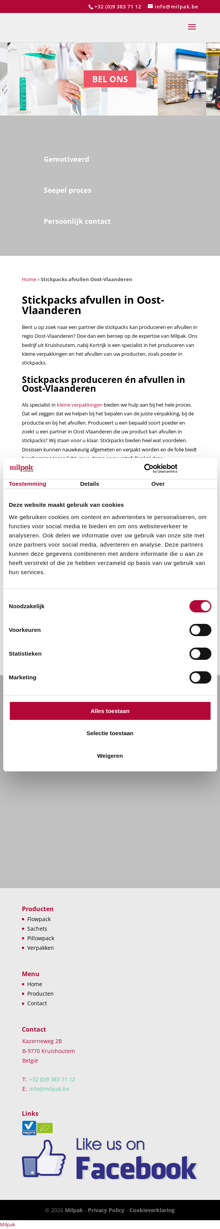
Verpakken (40, 947)
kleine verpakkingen (80, 404)
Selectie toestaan (110, 733)
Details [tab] (89, 483)
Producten (40, 993)
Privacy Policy (106, 1210)
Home (29, 279)
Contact (37, 1003)
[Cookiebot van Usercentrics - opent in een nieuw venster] (177, 469)
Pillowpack (40, 938)
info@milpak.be (49, 1088)
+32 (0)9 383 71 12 (117, 6)
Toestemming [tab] (27, 483)
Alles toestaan (110, 711)
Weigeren (110, 755)
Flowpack (39, 919)
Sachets (37, 928)
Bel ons (110, 79)
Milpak (74, 1210)
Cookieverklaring (152, 1210)
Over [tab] (158, 483)
